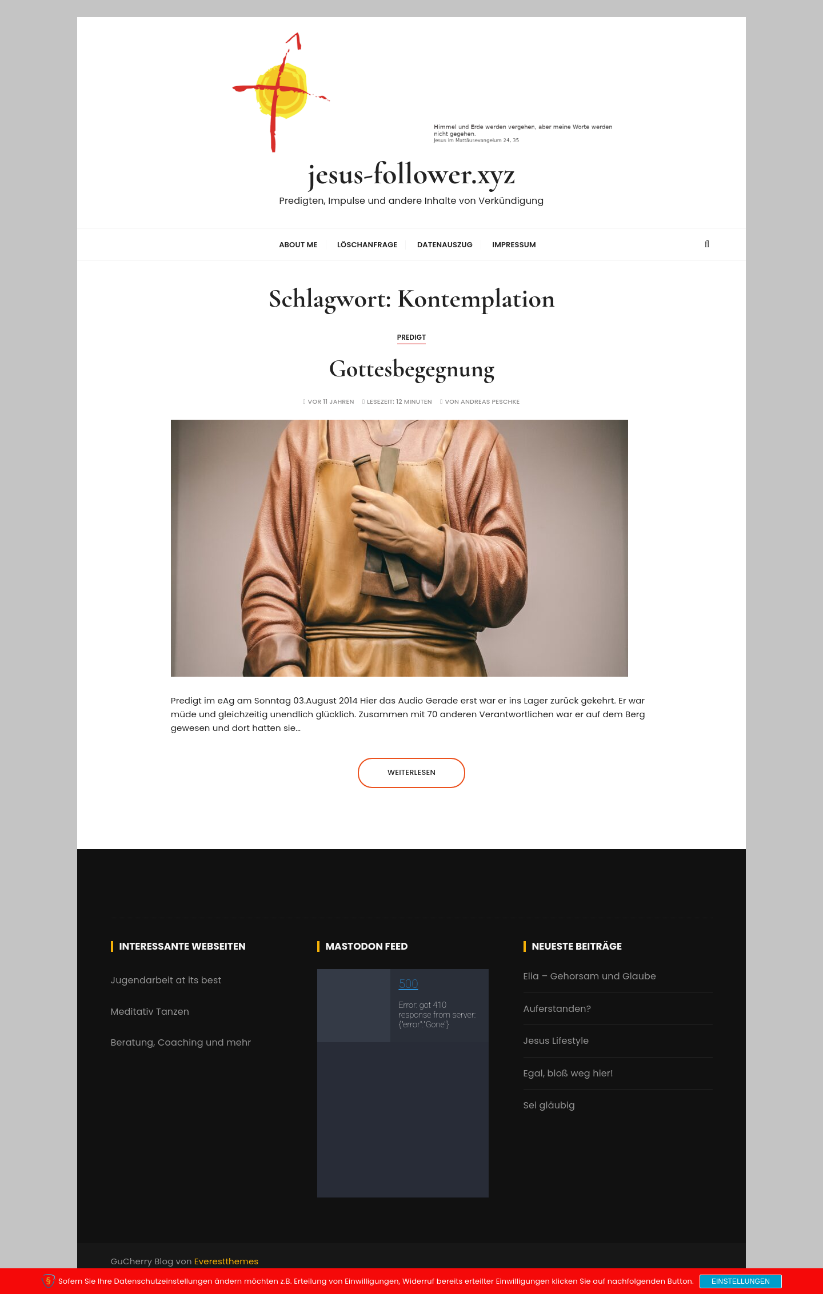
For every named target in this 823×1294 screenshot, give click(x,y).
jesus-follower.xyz (412, 174)
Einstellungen (741, 1281)
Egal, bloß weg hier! (568, 1073)
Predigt (411, 337)
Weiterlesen (411, 772)
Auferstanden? (558, 1008)
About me (298, 244)
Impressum (514, 244)
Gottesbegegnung (411, 368)
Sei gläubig (550, 1105)
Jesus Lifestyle (556, 1040)
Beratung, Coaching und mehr (181, 1042)
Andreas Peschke (490, 402)
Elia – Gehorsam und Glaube (590, 976)
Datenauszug (445, 244)
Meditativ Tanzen (150, 1011)
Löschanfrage (367, 244)
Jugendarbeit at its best (166, 980)
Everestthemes (226, 1261)
